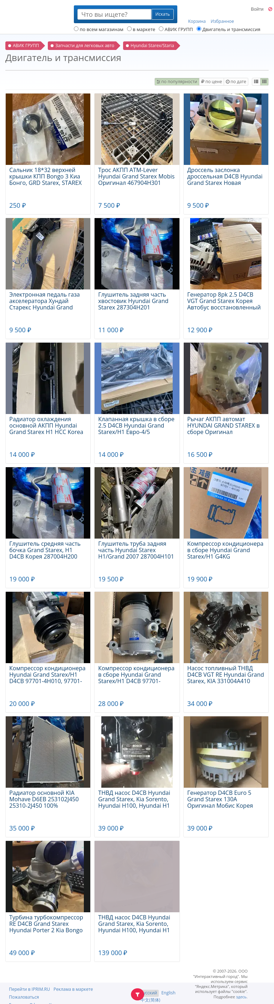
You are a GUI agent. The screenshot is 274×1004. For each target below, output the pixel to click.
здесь (241, 996)
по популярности (177, 82)
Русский (149, 993)
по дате (236, 82)
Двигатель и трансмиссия (228, 29)
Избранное (222, 15)
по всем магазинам (98, 29)
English (168, 993)
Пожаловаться (24, 997)
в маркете (141, 29)
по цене (211, 82)
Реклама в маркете (73, 989)
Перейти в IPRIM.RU (29, 989)
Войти (257, 9)
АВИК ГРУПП (176, 29)
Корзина (197, 15)
